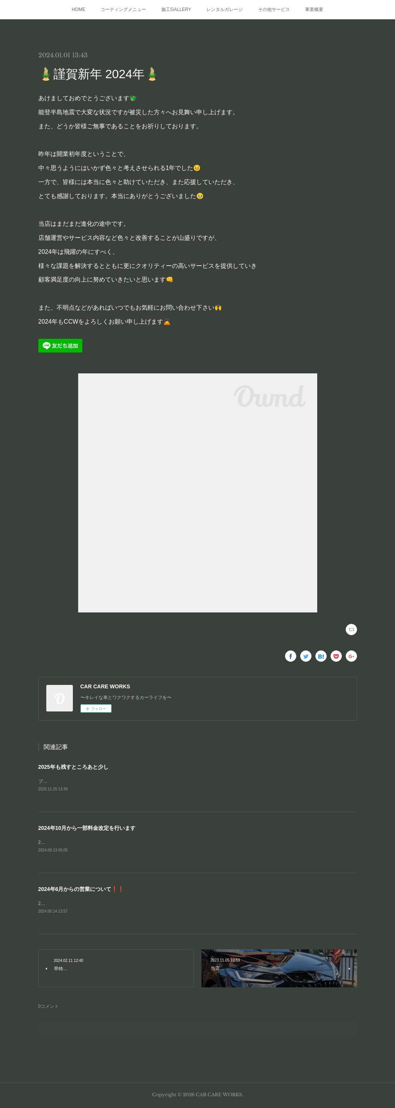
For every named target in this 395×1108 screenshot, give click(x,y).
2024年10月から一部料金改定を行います (87, 829)
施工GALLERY (176, 9)
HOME (78, 9)
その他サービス (274, 9)
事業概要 (314, 9)
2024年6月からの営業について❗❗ (81, 890)
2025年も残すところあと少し (73, 767)
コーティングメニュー (123, 9)
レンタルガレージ (224, 9)
